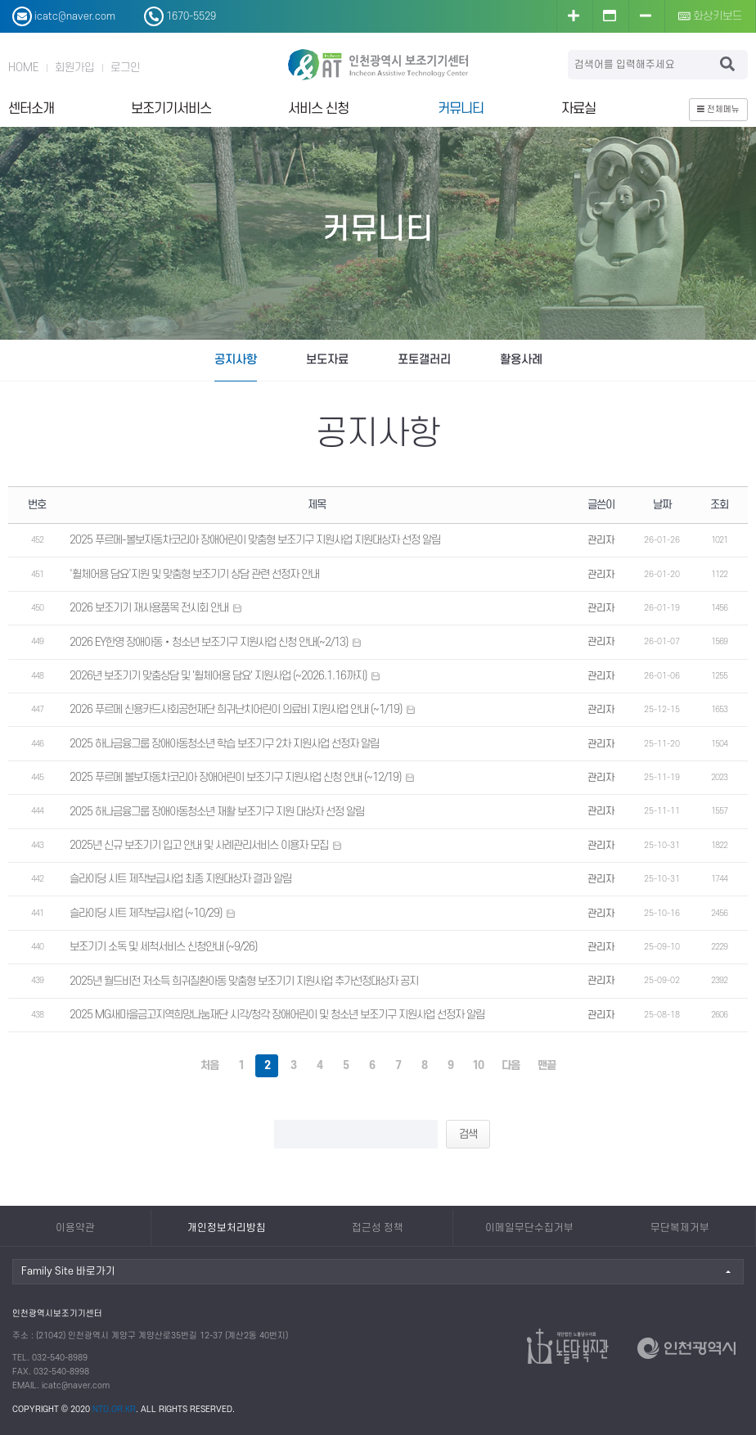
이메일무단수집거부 (529, 1228)
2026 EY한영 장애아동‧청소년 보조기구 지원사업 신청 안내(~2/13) (209, 642)
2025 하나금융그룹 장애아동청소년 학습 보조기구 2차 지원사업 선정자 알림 (224, 744)
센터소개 (31, 109)
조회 (719, 505)
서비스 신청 (318, 109)
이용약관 (75, 1228)
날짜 (662, 505)
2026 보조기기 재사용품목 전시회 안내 (149, 608)
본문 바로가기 (0, 0)
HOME (23, 67)
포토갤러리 (424, 360)
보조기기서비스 (171, 109)
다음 (511, 1065)
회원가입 (74, 67)
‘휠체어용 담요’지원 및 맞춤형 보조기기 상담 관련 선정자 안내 (194, 574)
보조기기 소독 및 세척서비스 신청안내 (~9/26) (163, 947)
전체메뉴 (718, 110)
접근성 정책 (377, 1228)
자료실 (578, 109)
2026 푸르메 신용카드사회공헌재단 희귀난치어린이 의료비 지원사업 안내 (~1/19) (236, 709)
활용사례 (521, 360)
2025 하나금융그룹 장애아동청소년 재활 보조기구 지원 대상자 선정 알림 (217, 811)
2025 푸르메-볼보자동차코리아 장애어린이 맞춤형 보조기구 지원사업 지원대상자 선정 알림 (255, 540)
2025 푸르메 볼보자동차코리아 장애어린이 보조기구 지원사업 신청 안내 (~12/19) (235, 777)
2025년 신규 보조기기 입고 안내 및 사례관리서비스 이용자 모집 (199, 845)
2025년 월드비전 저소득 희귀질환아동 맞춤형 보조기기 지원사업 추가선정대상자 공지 (244, 981)
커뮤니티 (461, 109)
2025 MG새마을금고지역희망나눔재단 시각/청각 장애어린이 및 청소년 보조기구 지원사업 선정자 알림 (277, 1015)
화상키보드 (710, 16)
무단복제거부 (679, 1228)
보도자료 (327, 360)
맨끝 (547, 1065)
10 (478, 1065)
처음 (209, 1065)
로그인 (125, 67)
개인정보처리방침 (226, 1228)
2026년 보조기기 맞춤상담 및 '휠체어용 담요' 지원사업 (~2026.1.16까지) (218, 676)
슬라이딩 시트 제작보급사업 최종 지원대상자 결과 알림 (180, 879)
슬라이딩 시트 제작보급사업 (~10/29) (146, 913)
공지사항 (235, 360)
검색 (468, 1134)
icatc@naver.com (76, 1386)
